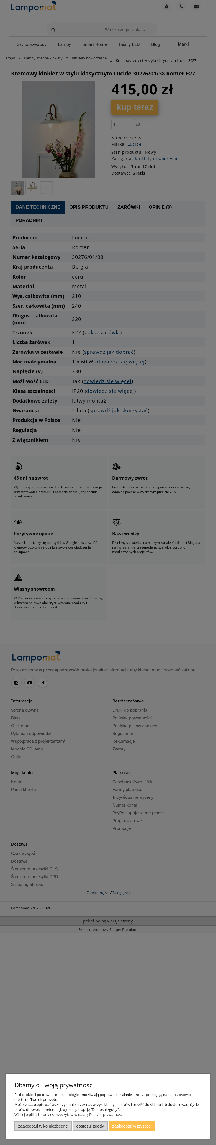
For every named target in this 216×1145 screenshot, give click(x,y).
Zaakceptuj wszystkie (131, 1126)
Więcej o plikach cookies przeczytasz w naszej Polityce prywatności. (69, 1114)
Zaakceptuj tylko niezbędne (43, 1126)
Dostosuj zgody (90, 1126)
